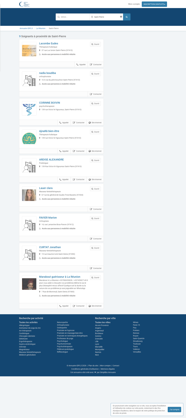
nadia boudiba (53, 77)
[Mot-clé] (72, 16)
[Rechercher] (126, 16)
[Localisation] (106, 16)
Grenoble (99, 380)
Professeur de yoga (65, 380)
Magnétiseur (24, 391)
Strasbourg (137, 383)
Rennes (136, 375)
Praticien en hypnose (65, 372)
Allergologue (24, 367)
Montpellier (99, 391)
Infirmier (22, 388)
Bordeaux (99, 375)
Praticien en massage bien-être (70, 375)
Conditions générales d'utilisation (85, 411)
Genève (98, 378)
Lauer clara (51, 213)
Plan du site (93, 407)
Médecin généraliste (27, 396)
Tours (135, 388)
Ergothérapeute (26, 383)
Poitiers (136, 372)
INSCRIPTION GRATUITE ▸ (154, 4)
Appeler (81, 69)
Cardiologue (24, 375)
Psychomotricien (64, 385)
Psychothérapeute (64, 388)
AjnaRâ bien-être (55, 145)
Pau (134, 369)
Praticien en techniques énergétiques (72, 377)
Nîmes (135, 364)
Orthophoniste (63, 366)
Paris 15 (136, 366)
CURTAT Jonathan (55, 281)
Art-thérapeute (25, 372)
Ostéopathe (62, 369)
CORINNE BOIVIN (55, 111)
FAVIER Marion (53, 247)
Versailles (137, 393)
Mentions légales (108, 411)
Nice (97, 396)
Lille (96, 383)
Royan (135, 377)
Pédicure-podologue (65, 391)
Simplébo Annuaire (108, 414)
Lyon (97, 386)
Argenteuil (99, 372)
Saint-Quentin (138, 380)
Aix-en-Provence (102, 367)
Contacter (96, 69)
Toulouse (137, 385)
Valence (136, 391)
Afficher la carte (137, 73)
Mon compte (134, 4)
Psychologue (62, 383)
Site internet (95, 137)
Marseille (98, 388)
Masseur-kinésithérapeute (30, 394)
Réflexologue (62, 393)
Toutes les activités (28, 364)
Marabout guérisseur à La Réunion (65, 315)
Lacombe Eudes (54, 43)
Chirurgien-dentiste (27, 378)
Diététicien (23, 380)
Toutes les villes (102, 364)
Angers (98, 370)
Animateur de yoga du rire (29, 370)
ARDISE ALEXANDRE (57, 179)
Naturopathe (62, 364)
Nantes (98, 394)
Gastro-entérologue (27, 386)
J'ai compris (174, 409)
